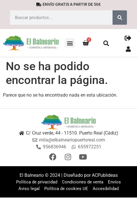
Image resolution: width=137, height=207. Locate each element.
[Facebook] (53, 156)
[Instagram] (68, 156)
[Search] (120, 17)
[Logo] (68, 122)
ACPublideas (105, 175)
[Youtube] (83, 156)
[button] (70, 43)
